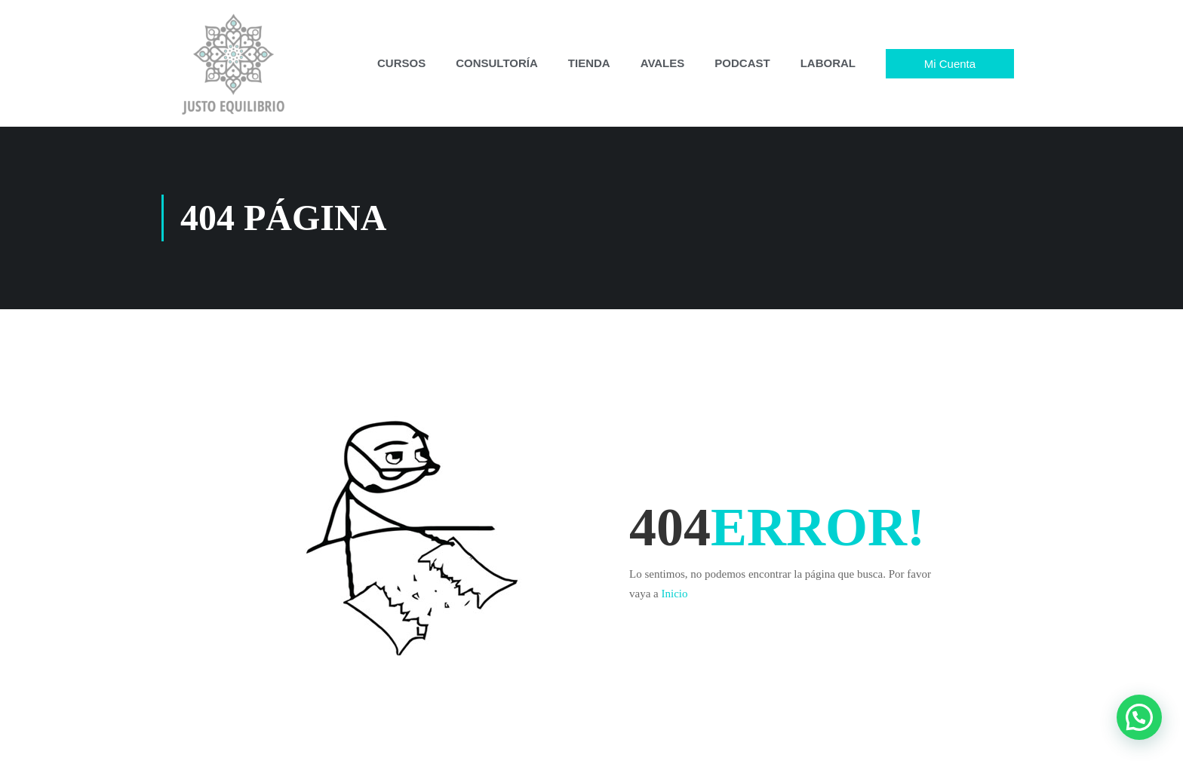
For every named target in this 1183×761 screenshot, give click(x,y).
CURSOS (401, 63)
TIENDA (589, 63)
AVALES (663, 63)
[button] (1139, 717)
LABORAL (828, 63)
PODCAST (742, 63)
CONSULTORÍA (497, 63)
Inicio (674, 594)
